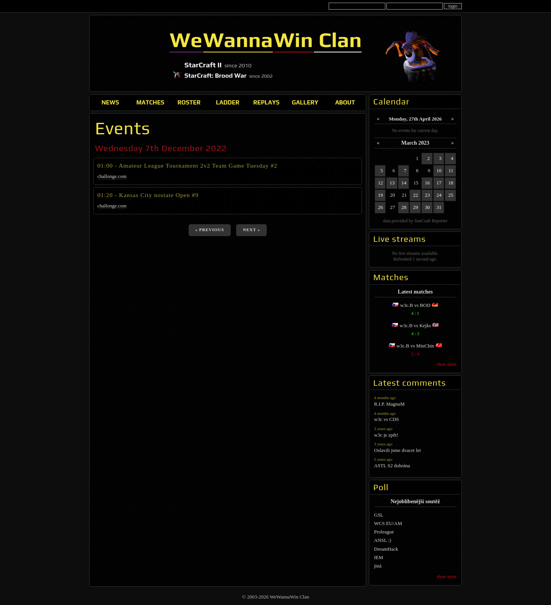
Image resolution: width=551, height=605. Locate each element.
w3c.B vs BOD (415, 310)
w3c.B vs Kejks (415, 330)
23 (427, 195)
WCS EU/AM (388, 523)
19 (380, 195)
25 (450, 195)
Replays (266, 102)
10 (439, 170)
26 (380, 207)
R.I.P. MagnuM (415, 401)
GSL (379, 515)
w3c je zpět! (415, 432)
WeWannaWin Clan (128, 53)
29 (415, 207)
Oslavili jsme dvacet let (415, 447)
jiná (378, 566)
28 (403, 207)
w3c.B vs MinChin (415, 351)
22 (415, 195)
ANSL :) (382, 540)
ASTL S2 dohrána (415, 462)
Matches (150, 102)
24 (439, 195)
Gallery (305, 102)
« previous (209, 229)
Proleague (384, 532)
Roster (189, 102)
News (110, 102)
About (345, 102)
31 (439, 207)
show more (446, 364)
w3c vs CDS (415, 416)
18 (450, 183)
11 (450, 170)
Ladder (228, 102)
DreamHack (386, 549)
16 (427, 183)
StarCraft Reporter (431, 221)
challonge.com (112, 176)
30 (427, 207)
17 (439, 183)
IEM (378, 557)
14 (403, 183)
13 (392, 183)
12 (380, 183)
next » (251, 229)
